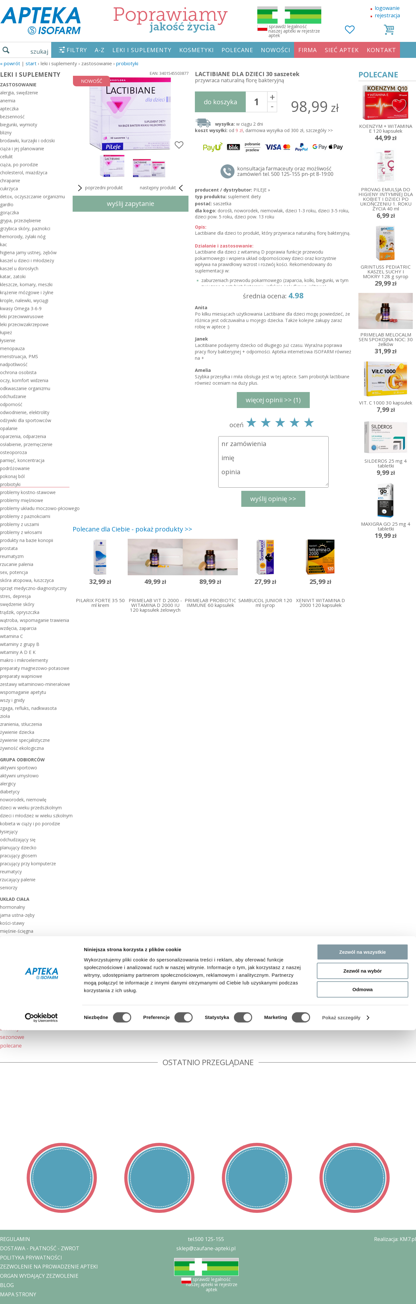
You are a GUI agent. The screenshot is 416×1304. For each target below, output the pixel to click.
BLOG (7, 1285)
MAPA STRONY (18, 1294)
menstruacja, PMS (19, 356)
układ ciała (14, 899)
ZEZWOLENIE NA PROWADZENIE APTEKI (49, 1266)
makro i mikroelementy (24, 660)
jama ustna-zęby (17, 915)
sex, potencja (14, 572)
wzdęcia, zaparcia (18, 628)
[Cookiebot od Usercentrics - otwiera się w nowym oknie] (41, 820)
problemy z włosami (21, 532)
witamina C (11, 636)
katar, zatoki (13, 276)
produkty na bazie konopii (26, 540)
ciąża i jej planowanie (22, 148)
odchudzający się (18, 840)
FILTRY (77, 50)
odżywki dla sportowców (25, 420)
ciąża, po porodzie (19, 164)
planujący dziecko (18, 847)
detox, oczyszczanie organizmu (32, 196)
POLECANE (237, 50)
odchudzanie (13, 396)
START (31, 63)
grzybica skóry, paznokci (25, 228)
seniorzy (8, 887)
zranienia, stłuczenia (21, 724)
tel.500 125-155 (206, 1239)
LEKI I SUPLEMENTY (142, 50)
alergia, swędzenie (19, 93)
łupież (6, 332)
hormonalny (12, 907)
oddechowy (12, 955)
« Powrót (10, 63)
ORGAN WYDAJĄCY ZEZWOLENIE (39, 1275)
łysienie (7, 340)
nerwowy (9, 947)
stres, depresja (15, 596)
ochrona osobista (18, 372)
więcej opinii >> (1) (273, 400)
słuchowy (10, 987)
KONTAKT (381, 50)
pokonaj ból (12, 476)
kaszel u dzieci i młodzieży (27, 260)
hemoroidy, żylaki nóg (22, 236)
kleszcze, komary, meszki (26, 284)
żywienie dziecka (17, 732)
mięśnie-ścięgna (16, 931)
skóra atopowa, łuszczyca (27, 580)
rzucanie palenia (16, 564)
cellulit (6, 156)
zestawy (9, 1028)
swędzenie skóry (17, 604)
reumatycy (11, 871)
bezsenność (12, 117)
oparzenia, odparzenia (23, 436)
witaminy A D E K (18, 652)
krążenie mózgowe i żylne (26, 292)
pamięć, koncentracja (22, 460)
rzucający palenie (18, 879)
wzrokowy (10, 1003)
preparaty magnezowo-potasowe (34, 668)
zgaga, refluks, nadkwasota (28, 708)
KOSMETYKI (196, 50)
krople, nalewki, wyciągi (24, 300)
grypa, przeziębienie (20, 220)
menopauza (12, 348)
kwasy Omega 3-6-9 (21, 308)
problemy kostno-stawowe (28, 492)
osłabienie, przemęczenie (26, 444)
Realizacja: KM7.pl (395, 1239)
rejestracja (387, 15)
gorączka (9, 212)
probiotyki (127, 63)
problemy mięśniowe (21, 500)
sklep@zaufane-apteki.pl (206, 1248)
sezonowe (12, 1036)
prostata (9, 548)
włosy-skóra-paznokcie (24, 995)
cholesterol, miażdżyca (23, 172)
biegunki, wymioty (18, 125)
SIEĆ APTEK (342, 50)
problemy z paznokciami (25, 516)
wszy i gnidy (12, 700)
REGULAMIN (15, 1239)
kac (3, 244)
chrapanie (10, 180)
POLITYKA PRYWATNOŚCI (31, 1257)
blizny (6, 133)
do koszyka (220, 102)
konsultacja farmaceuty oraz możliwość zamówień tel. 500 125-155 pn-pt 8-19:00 (285, 171)
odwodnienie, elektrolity (24, 412)
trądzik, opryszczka (19, 612)
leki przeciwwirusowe (22, 316)
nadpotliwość (14, 364)
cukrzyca (9, 188)
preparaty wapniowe (21, 676)
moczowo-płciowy (19, 939)
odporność (11, 404)
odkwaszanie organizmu (25, 388)
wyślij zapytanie (130, 203)
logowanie (387, 8)
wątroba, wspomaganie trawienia (34, 620)
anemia (7, 101)
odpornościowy (16, 963)
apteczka (9, 109)
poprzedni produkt (99, 188)
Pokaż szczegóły (341, 820)
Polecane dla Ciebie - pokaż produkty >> (132, 529)
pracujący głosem (18, 855)
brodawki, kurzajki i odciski (27, 140)
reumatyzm (12, 556)
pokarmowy (12, 971)
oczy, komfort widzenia (24, 380)
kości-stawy (12, 923)
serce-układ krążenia (21, 979)
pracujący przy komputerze (28, 863)
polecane (11, 1045)
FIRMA (307, 50)
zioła (5, 716)
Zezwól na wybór (362, 773)
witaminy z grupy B (19, 644)
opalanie (9, 428)
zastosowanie (18, 85)
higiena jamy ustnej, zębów (28, 252)
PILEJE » (261, 190)
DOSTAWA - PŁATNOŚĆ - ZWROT (39, 1248)
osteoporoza (13, 452)
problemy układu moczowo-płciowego (34, 508)
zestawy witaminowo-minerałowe (34, 684)
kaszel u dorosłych (19, 268)
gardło (6, 204)
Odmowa (362, 792)
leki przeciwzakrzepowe (24, 324)
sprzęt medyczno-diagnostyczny (33, 588)
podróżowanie (15, 468)
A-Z (100, 50)
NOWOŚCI (275, 50)
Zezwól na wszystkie (362, 754)
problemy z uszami (19, 524)
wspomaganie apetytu (23, 692)
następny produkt (162, 188)
